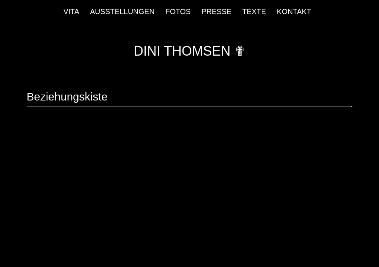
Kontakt (294, 11)
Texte (254, 11)
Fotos (178, 11)
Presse (216, 11)
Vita (71, 11)
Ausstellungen (122, 11)
